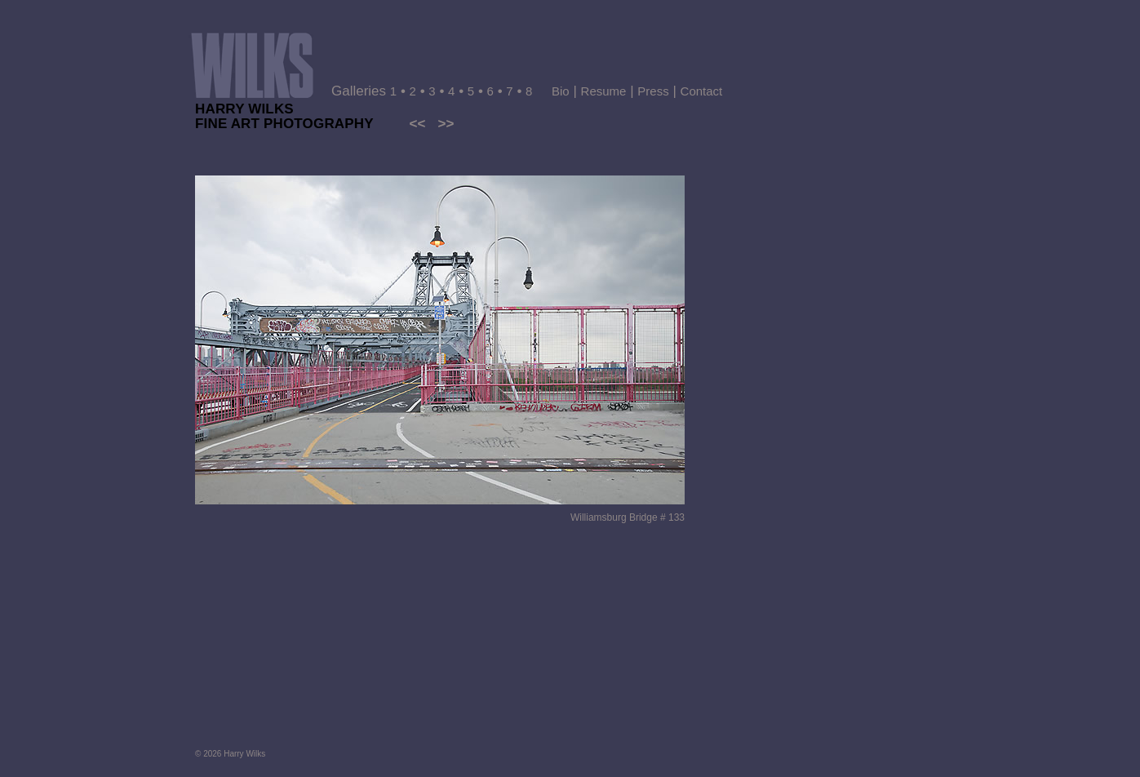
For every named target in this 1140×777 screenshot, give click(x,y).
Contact (702, 91)
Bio (561, 91)
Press (652, 91)
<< (417, 123)
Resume (604, 91)
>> (445, 123)
